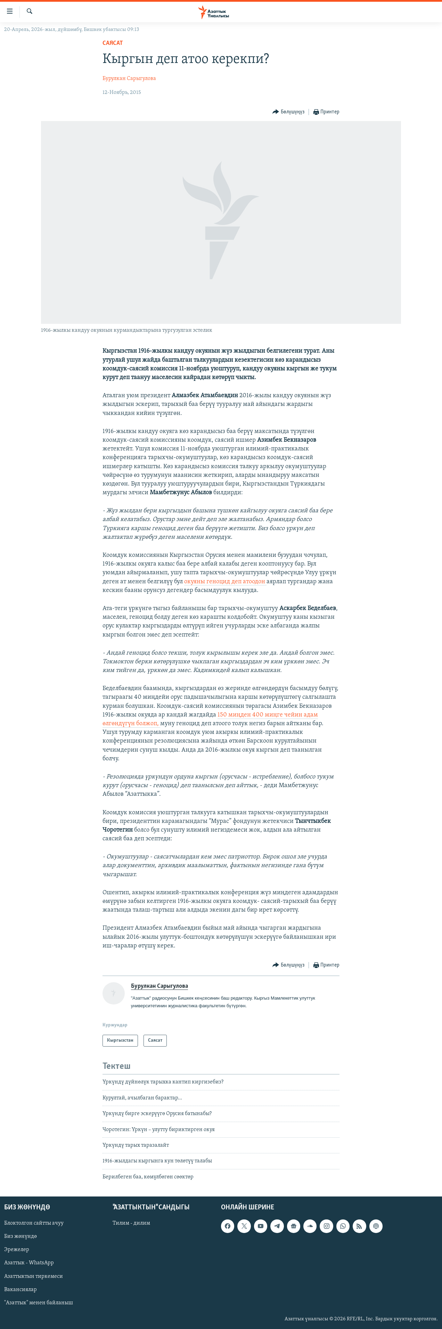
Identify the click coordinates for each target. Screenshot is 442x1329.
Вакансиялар (20, 1289)
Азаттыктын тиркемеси (33, 1276)
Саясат (113, 43)
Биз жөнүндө (20, 1236)
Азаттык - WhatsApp (29, 1263)
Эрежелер (16, 1250)
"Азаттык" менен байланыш (38, 1303)
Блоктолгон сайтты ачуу (34, 1223)
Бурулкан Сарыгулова (129, 78)
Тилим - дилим (131, 1223)
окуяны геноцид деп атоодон (225, 581)
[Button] (288, 112)
